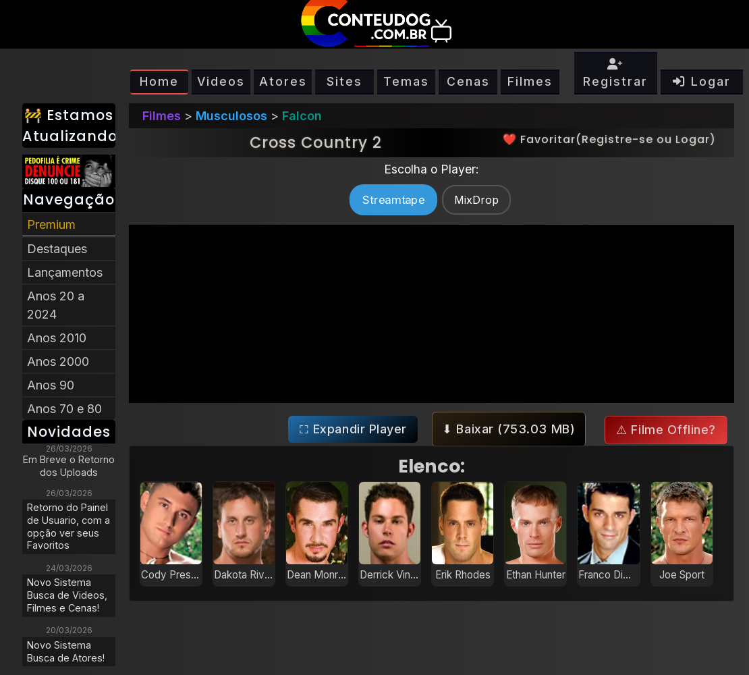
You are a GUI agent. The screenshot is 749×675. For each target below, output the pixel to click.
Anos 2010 (56, 338)
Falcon (302, 116)
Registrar (615, 73)
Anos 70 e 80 (64, 409)
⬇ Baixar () (508, 429)
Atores (283, 81)
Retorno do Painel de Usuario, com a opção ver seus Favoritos (68, 526)
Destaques (57, 249)
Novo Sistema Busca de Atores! (66, 651)
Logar (702, 81)
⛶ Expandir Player (353, 429)
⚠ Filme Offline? (666, 430)
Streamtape (393, 199)
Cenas (468, 81)
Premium (51, 224)
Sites (344, 81)
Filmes (530, 81)
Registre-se (617, 139)
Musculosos (231, 116)
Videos (221, 81)
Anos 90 (50, 385)
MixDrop (476, 200)
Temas (406, 81)
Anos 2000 (58, 361)
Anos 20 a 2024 (55, 305)
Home (159, 81)
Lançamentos (65, 272)
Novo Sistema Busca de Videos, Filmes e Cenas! (67, 594)
